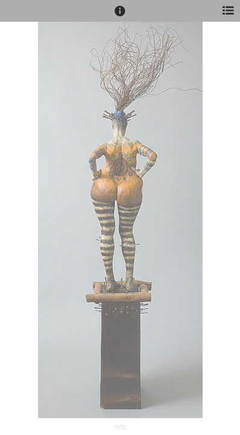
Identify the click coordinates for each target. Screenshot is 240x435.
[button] (120, 16)
